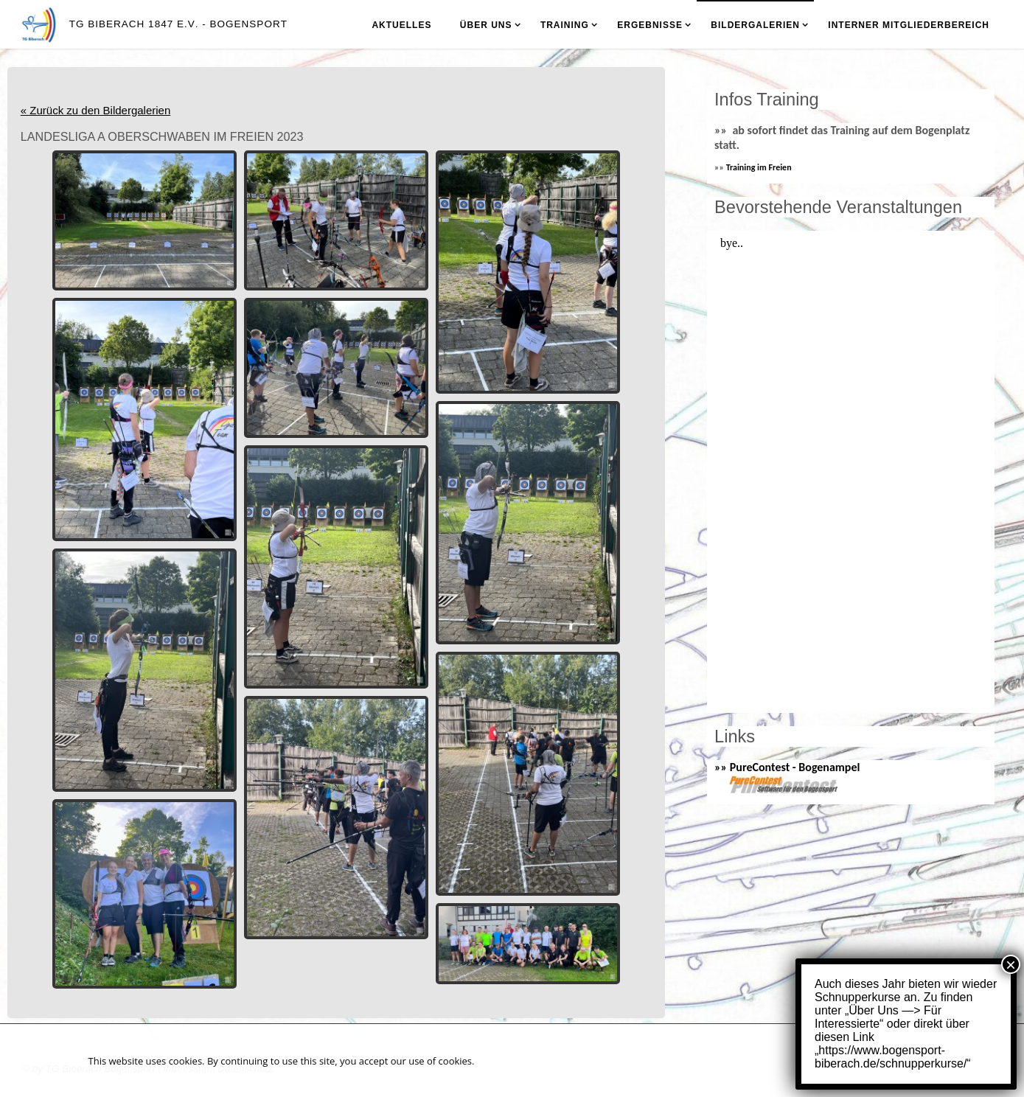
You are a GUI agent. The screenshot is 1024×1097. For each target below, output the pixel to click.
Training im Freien (759, 167)
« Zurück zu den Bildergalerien (95, 110)
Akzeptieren (880, 1060)
